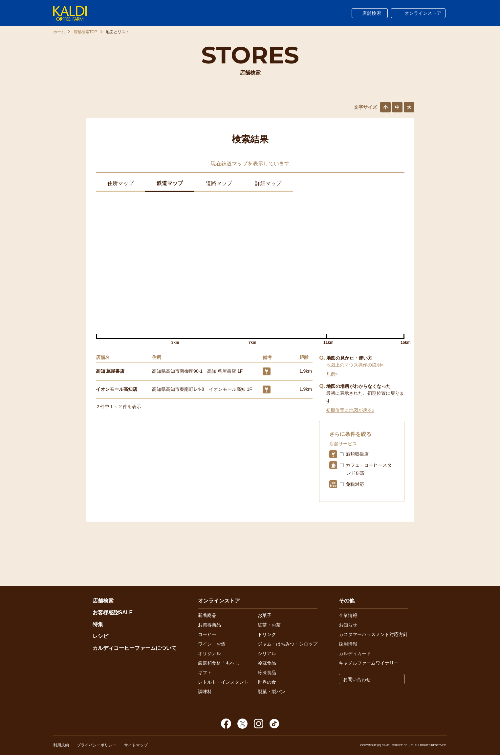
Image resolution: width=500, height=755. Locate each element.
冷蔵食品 (267, 663)
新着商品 (207, 615)
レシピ (100, 636)
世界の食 (267, 682)
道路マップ (219, 183)
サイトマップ (136, 745)
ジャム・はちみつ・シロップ (287, 644)
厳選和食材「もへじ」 (221, 663)
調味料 (205, 691)
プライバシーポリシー (96, 745)
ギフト (205, 672)
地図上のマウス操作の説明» (355, 364)
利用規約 (61, 745)
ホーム (59, 32)
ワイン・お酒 (212, 644)
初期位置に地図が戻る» (350, 410)
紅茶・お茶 (269, 624)
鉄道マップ (170, 183)
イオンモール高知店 (116, 389)
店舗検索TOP (85, 32)
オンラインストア (422, 13)
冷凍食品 (267, 672)
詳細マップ (268, 183)
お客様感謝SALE (113, 612)
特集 (98, 624)
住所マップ (120, 183)
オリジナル (209, 653)
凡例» (332, 374)
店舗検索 (371, 13)
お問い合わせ (357, 679)
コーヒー (207, 634)
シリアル (267, 653)
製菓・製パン (271, 691)
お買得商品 (209, 624)
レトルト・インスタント (223, 682)
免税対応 (355, 484)
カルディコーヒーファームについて (135, 648)
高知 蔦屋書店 (110, 371)
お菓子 (265, 615)
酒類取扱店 (357, 454)
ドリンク (267, 634)
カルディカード (355, 653)
